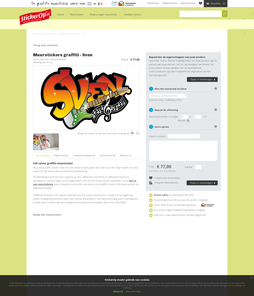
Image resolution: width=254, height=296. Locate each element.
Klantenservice (188, 3)
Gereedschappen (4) (84, 155)
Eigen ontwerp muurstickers (181, 210)
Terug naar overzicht (45, 45)
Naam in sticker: (157, 136)
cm (204, 116)
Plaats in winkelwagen (203, 79)
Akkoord (118, 291)
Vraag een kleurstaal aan (163, 182)
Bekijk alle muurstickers (47, 214)
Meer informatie (133, 291)
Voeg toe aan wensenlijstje (164, 178)
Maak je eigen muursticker (103, 14)
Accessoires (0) (107, 155)
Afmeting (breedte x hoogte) (163, 116)
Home (60, 14)
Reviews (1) (125, 155)
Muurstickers (77, 14)
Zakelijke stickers (132, 14)
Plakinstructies (169, 3)
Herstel (183, 120)
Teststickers (153, 3)
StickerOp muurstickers (35, 17)
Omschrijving (42, 155)
